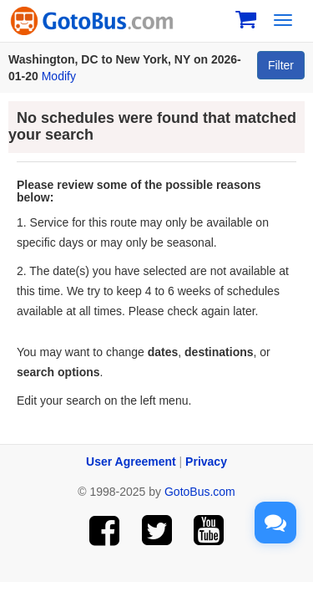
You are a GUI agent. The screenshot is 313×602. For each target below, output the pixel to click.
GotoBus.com (199, 491)
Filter (281, 65)
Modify (59, 76)
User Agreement (131, 461)
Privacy (206, 461)
